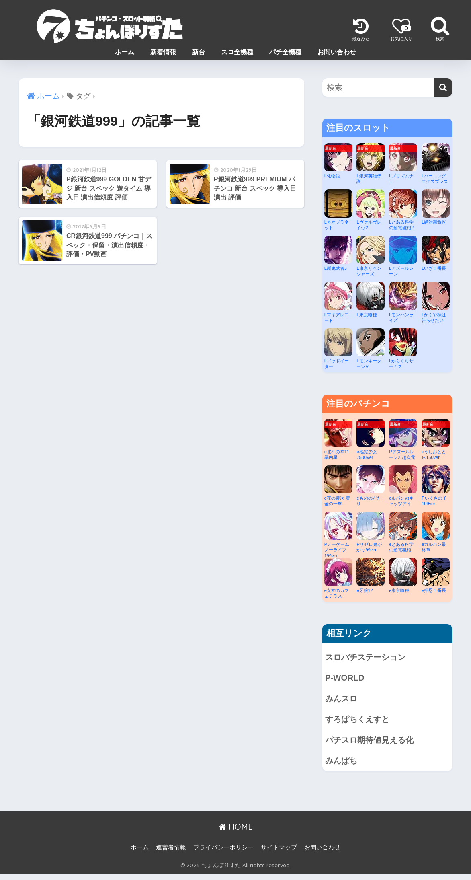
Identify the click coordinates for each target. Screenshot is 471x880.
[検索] (443, 87)
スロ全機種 (237, 52)
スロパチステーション (371, 657)
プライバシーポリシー (223, 854)
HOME (236, 833)
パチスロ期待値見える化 (375, 745)
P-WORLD (346, 679)
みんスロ (343, 701)
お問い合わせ (336, 52)
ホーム (124, 52)
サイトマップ (279, 854)
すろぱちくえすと (362, 723)
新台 (198, 52)
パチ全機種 (285, 52)
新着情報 (163, 52)
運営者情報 (171, 854)
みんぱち (343, 766)
